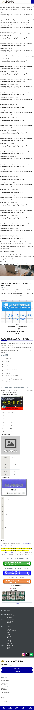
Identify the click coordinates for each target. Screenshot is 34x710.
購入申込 (8, 648)
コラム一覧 (9, 640)
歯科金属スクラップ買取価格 (11, 615)
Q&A (8, 637)
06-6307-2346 (12, 568)
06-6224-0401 (17, 671)
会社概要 (8, 634)
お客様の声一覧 (9, 641)
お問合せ (8, 649)
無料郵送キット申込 (10, 645)
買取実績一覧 (9, 638)
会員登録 (8, 627)
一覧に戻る (17, 603)
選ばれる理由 (9, 636)
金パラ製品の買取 (26, 543)
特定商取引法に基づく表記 (11, 630)
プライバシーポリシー (10, 629)
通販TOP (8, 626)
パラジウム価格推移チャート (11, 619)
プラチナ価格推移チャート (11, 621)
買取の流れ (9, 610)
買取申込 (8, 647)
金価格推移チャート (10, 622)
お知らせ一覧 (9, 643)
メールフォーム (17, 668)
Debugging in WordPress (8, 10)
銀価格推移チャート (10, 623)
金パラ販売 (3, 545)
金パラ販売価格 (9, 617)
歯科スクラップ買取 (9, 552)
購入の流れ (9, 611)
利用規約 (8, 632)
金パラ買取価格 (9, 614)
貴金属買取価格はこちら (17, 674)
